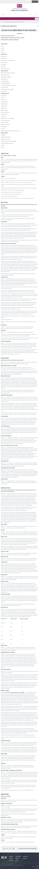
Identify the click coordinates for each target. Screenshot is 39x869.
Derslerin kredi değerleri (5, 83)
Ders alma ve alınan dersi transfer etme (8, 85)
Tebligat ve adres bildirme (6, 137)
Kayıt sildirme (3, 64)
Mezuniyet (3, 128)
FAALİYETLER (25, 856)
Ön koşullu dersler (4, 87)
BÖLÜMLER (11, 860)
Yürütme (2, 147)
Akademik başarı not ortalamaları (7, 118)
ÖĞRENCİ (17, 858)
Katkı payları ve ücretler (5, 139)
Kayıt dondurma (4, 62)
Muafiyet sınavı (4, 108)
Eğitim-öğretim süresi (5, 75)
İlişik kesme (3, 66)
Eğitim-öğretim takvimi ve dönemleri (8, 73)
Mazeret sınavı (4, 99)
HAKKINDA (11, 856)
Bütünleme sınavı (4, 104)
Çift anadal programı (5, 81)
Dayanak (2, 50)
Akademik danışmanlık (5, 124)
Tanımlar (2, 52)
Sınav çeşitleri (3, 95)
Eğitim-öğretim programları (6, 77)
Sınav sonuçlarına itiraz (5, 120)
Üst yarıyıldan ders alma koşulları (7, 89)
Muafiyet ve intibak (4, 122)
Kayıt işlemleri (3, 58)
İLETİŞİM (24, 858)
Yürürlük (2, 145)
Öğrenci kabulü (4, 56)
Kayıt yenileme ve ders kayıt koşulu (7, 60)
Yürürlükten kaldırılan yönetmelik (7, 143)
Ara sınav (2, 97)
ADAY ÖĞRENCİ (18, 856)
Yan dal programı (4, 79)
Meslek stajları (3, 126)
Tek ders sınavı (4, 106)
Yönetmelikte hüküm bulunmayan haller (8, 141)
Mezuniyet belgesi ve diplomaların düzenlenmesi (10, 130)
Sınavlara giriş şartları (5, 112)
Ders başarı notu (4, 114)
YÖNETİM (10, 858)
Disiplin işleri (3, 135)
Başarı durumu (4, 116)
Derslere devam (4, 91)
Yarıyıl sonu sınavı (4, 101)
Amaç (2, 46)
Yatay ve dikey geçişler (5, 68)
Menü (37, 18)
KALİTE (16, 860)
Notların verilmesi (4, 110)
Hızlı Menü (35, 1)
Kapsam (2, 48)
